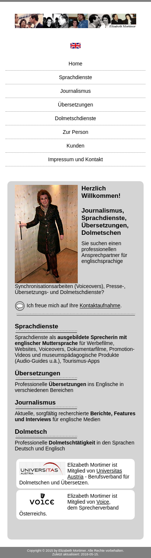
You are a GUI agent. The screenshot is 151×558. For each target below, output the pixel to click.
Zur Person (75, 132)
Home (75, 64)
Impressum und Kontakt (75, 159)
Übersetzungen (75, 105)
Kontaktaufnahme (100, 306)
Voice (103, 502)
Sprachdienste (75, 77)
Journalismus (75, 91)
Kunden (75, 146)
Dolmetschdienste (75, 118)
